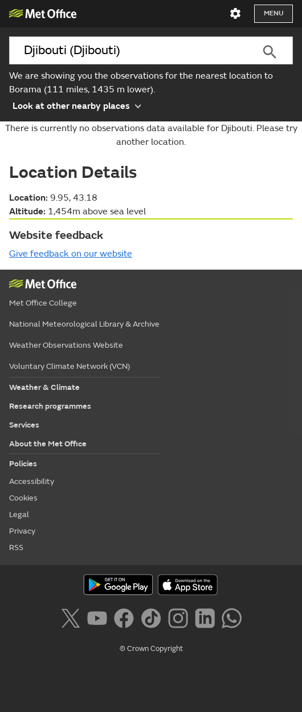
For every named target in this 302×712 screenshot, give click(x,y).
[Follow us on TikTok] (153, 620)
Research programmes (50, 406)
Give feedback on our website (70, 253)
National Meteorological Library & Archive (84, 324)
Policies (23, 464)
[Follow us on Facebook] (126, 620)
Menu (273, 13)
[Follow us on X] (72, 620)
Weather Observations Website (66, 345)
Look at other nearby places (77, 105)
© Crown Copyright (151, 648)
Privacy (22, 531)
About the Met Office (48, 444)
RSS (16, 547)
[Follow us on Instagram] (180, 620)
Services (24, 425)
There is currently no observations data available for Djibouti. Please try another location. (151, 135)
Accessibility (31, 481)
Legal (19, 514)
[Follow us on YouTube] (99, 620)
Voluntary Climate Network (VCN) (69, 366)
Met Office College (43, 303)
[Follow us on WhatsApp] (232, 620)
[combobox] (127, 50)
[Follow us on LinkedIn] (207, 620)
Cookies (23, 498)
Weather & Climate (44, 387)
